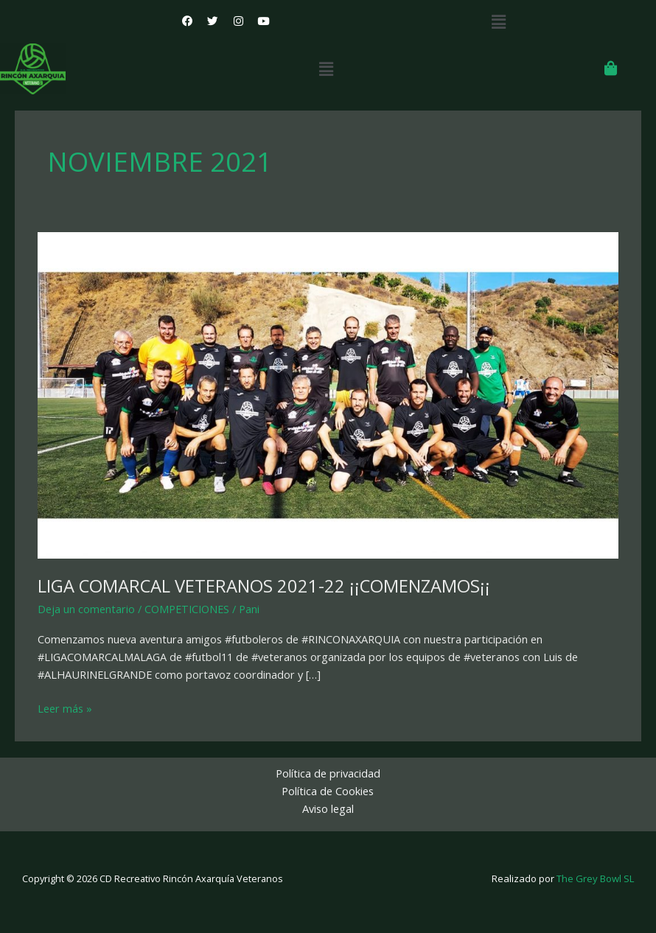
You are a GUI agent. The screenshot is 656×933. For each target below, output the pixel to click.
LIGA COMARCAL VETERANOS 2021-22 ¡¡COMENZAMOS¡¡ (264, 586)
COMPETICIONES (186, 608)
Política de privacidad (328, 773)
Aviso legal (328, 808)
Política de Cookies (328, 790)
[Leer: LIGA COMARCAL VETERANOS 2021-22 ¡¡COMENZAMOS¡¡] (328, 394)
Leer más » (65, 707)
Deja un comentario (86, 608)
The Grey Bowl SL (595, 878)
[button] (498, 21)
